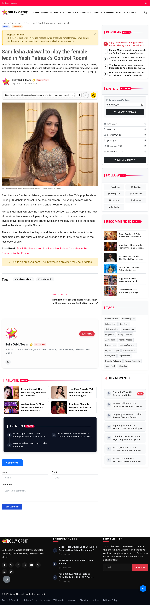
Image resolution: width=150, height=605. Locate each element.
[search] (145, 12)
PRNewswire (59, 600)
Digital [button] (59, 12)
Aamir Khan (110, 340)
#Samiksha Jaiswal (23, 279)
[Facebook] (4, 565)
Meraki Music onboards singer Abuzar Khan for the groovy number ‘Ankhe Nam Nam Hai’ (75, 301)
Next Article (59, 294)
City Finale (124, 324)
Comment (7, 484)
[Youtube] (31, 565)
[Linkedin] (4, 571)
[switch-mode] (146, 3)
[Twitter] (11, 565)
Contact (5, 3)
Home (4, 23)
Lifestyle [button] (72, 12)
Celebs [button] (131, 12)
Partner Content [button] (114, 12)
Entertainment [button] (42, 12)
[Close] (94, 34)
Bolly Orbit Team (16, 344)
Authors (96, 600)
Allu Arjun (123, 366)
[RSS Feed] (11, 571)
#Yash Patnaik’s (45, 279)
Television (30, 23)
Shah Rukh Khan (112, 329)
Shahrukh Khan (129, 350)
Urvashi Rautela (111, 319)
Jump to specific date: (118, 100)
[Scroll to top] (143, 588)
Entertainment (16, 23)
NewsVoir (72, 600)
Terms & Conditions (11, 600)
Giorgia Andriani (125, 334)
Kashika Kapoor (125, 340)
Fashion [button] (85, 12)
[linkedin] (114, 207)
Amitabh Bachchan (127, 345)
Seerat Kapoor (128, 319)
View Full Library (125, 159)
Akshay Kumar (128, 329)
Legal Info (45, 600)
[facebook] (114, 187)
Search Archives (125, 112)
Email (54, 472)
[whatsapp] (136, 194)
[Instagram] (18, 565)
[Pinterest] (38, 565)
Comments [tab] (12, 462)
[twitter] (136, 187)
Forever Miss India (132, 361)
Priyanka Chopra (112, 350)
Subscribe (140, 567)
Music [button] (98, 12)
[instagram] (114, 194)
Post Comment (12, 506)
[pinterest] (136, 200)
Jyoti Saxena (110, 345)
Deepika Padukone (113, 361)
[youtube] (114, 200)
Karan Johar (110, 355)
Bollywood (109, 334)
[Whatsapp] (24, 565)
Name (5, 472)
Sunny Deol (110, 366)
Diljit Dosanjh (124, 355)
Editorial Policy (110, 600)
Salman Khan (110, 324)
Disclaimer (85, 600)
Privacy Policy (30, 600)
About (14, 3)
